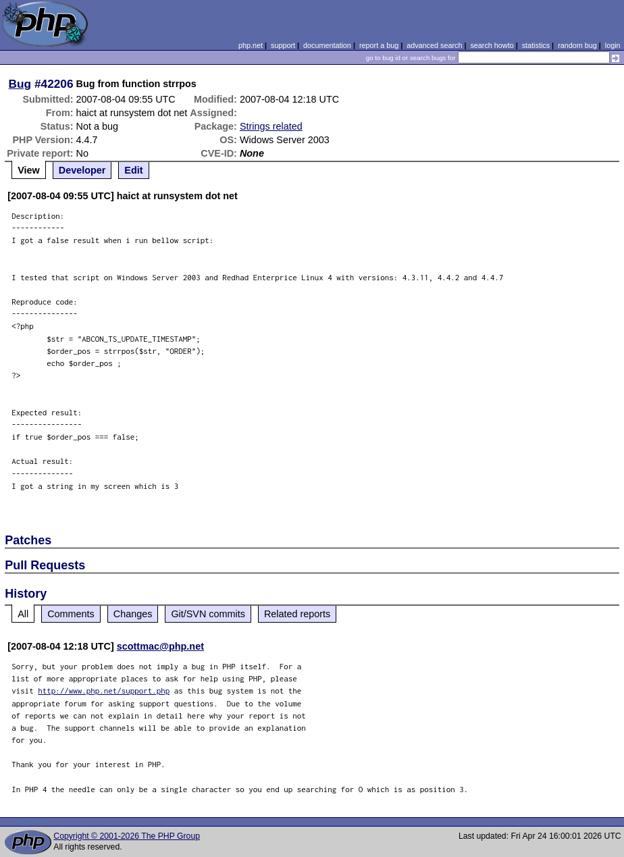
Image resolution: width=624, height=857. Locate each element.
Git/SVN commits (208, 613)
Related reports (297, 613)
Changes (133, 613)
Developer (82, 170)
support (283, 45)
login (613, 45)
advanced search (434, 45)
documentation (327, 45)
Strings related (271, 126)
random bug (577, 45)
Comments (71, 613)
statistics (536, 45)
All (23, 613)
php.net (250, 45)
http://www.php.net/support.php (104, 690)
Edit (133, 170)
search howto (491, 45)
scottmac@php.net (160, 646)
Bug (20, 83)
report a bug (378, 45)
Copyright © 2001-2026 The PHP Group (126, 836)
